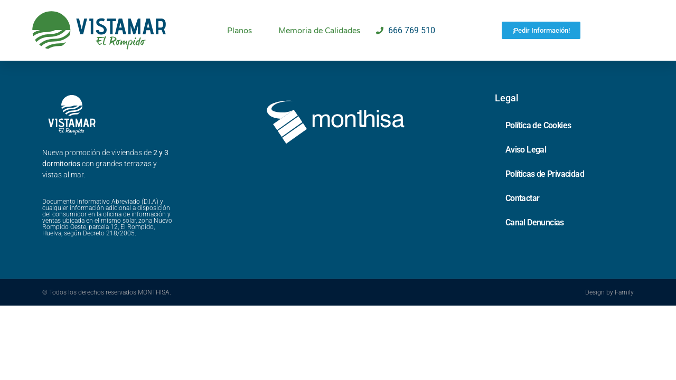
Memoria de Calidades (319, 30)
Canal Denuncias (534, 222)
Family (624, 292)
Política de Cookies (538, 125)
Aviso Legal (525, 150)
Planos (239, 30)
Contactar (522, 198)
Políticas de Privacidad (544, 174)
